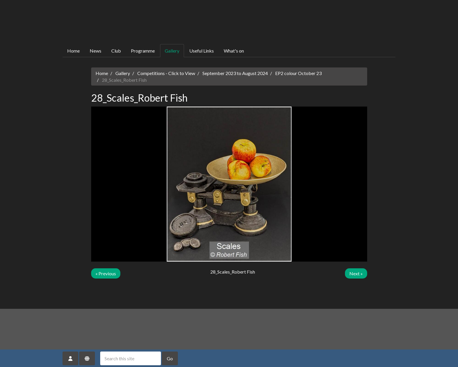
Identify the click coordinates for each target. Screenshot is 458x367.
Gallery (172, 50)
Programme (143, 50)
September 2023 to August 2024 (235, 73)
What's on (234, 50)
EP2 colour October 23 (298, 73)
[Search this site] (130, 358)
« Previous (106, 273)
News (95, 50)
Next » (356, 273)
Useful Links (201, 50)
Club (116, 50)
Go (170, 358)
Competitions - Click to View (166, 73)
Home (73, 50)
